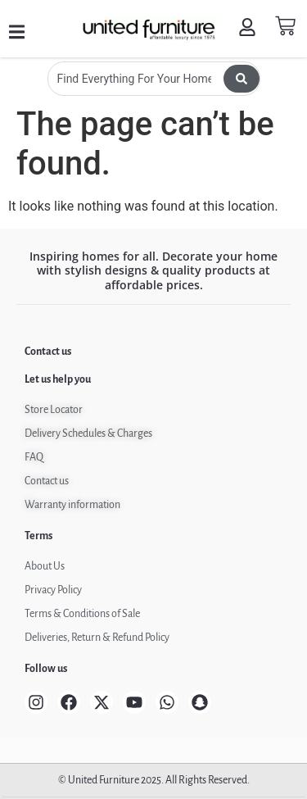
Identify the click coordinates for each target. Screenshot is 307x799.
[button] (16, 32)
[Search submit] (241, 79)
